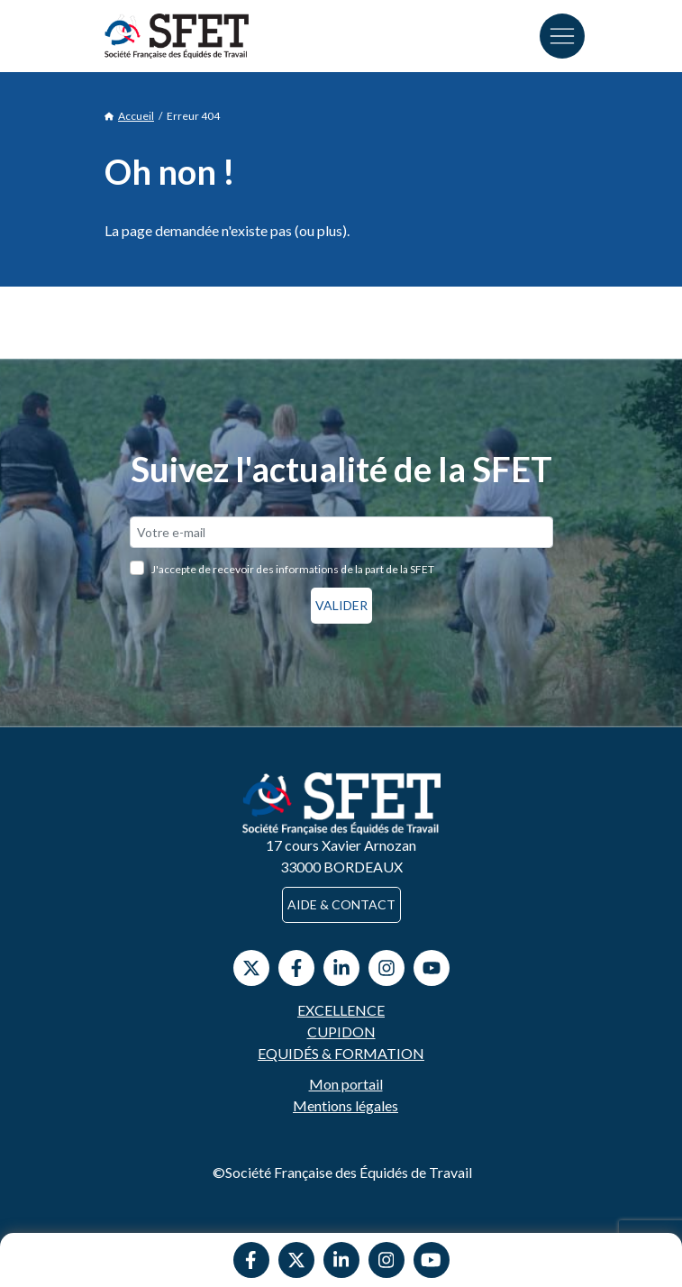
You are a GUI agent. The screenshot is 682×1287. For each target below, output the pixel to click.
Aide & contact (341, 904)
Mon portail (346, 1083)
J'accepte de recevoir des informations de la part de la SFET (292, 569)
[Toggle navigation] (562, 36)
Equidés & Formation (341, 1053)
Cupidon (341, 1031)
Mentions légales (345, 1105)
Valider (341, 605)
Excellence (341, 1009)
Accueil (129, 116)
